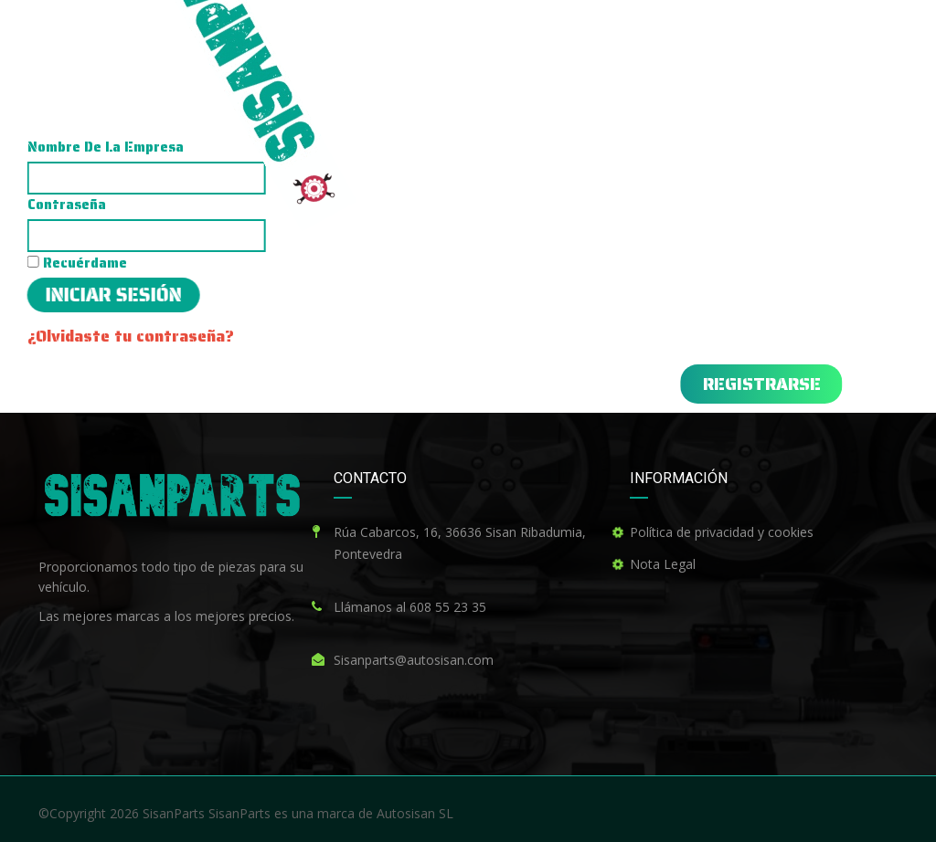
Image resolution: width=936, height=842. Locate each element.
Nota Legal (663, 564)
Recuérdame (337, 262)
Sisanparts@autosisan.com (414, 659)
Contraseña (326, 205)
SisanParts (174, 813)
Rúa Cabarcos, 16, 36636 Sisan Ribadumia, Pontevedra (460, 543)
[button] (501, 384)
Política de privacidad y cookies (722, 532)
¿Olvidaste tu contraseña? (390, 336)
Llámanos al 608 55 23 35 (410, 607)
